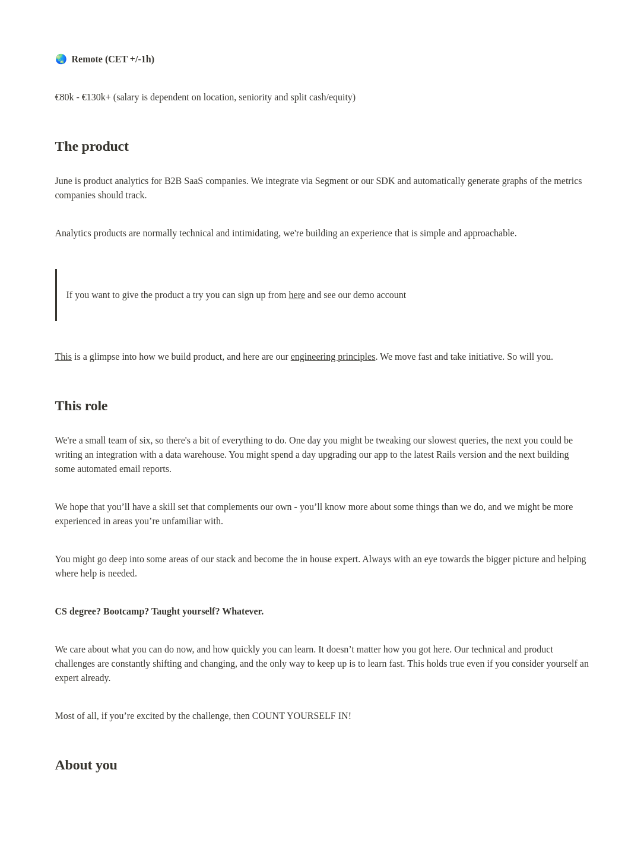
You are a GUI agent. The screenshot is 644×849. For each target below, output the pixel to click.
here (297, 295)
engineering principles (333, 356)
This (63, 356)
